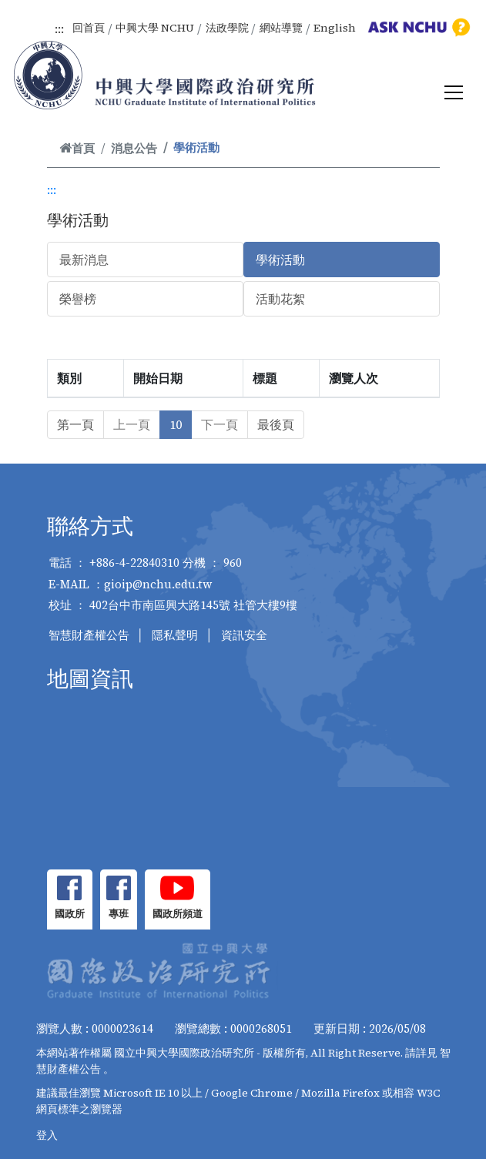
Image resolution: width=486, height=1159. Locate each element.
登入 (47, 1135)
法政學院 (227, 27)
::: (59, 28)
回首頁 (88, 27)
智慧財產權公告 (89, 635)
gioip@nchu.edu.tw (158, 584)
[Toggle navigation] (453, 92)
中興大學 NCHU (155, 27)
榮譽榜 (77, 298)
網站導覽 (281, 27)
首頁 (77, 148)
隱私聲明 (175, 635)
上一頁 (131, 424)
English (334, 27)
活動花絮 (280, 298)
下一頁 (219, 424)
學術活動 (280, 259)
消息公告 (134, 148)
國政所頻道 (178, 913)
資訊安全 (244, 635)
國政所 (70, 913)
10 (175, 424)
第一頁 (75, 424)
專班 (119, 913)
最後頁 (275, 424)
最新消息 (84, 259)
